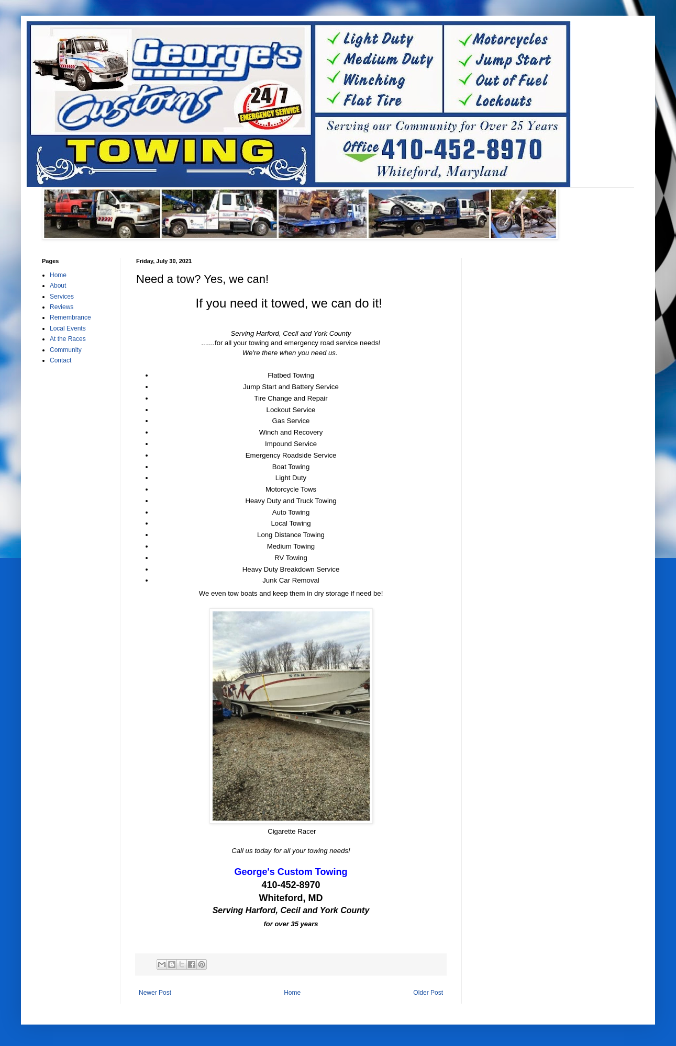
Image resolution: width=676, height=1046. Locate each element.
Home (292, 992)
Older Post (428, 992)
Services (62, 296)
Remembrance (70, 317)
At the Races (68, 339)
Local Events (68, 328)
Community (66, 350)
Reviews (61, 307)
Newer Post (155, 992)
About (58, 285)
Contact (60, 360)
